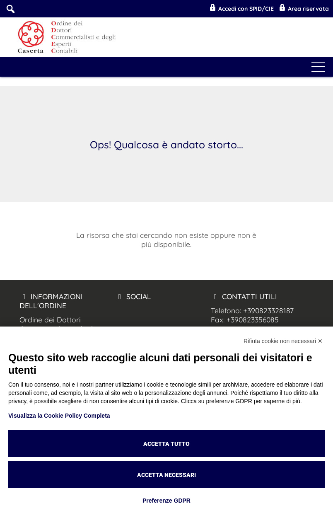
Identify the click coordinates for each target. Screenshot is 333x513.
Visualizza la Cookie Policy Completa (59, 415)
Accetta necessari (166, 475)
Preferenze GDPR (166, 500)
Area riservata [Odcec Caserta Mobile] (303, 8)
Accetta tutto (166, 443)
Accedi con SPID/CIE (241, 8)
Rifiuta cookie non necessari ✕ (283, 341)
